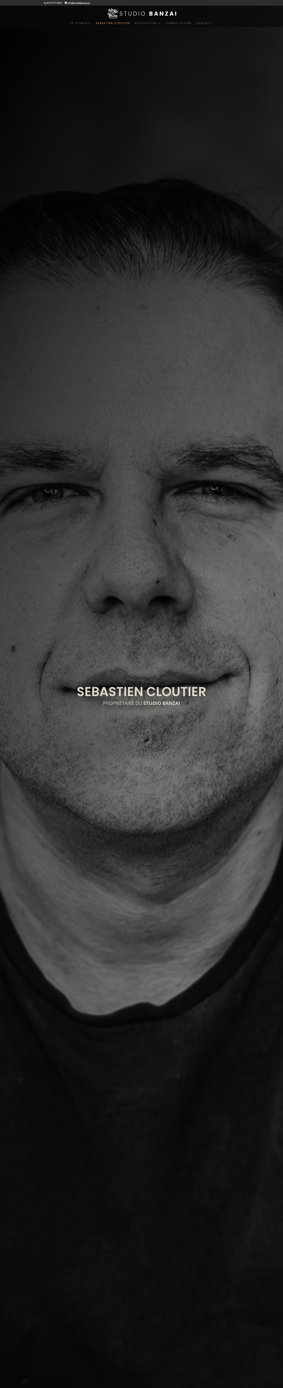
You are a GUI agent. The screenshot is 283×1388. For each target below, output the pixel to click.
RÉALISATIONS (146, 23)
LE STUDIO (79, 23)
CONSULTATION (178, 23)
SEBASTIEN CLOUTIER (113, 23)
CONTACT (204, 23)
